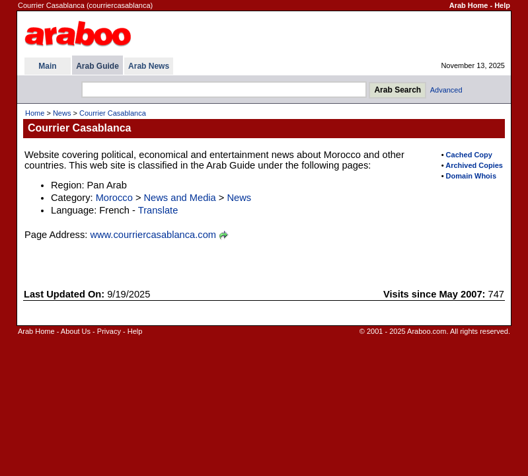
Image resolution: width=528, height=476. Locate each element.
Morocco (114, 197)
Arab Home (468, 5)
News (62, 113)
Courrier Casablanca (112, 113)
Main (47, 66)
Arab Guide (97, 66)
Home (34, 113)
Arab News (148, 66)
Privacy (109, 331)
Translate (158, 210)
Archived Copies (474, 165)
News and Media (180, 197)
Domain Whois (471, 176)
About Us (76, 331)
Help (502, 5)
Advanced (446, 90)
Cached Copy (469, 155)
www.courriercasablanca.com (153, 234)
